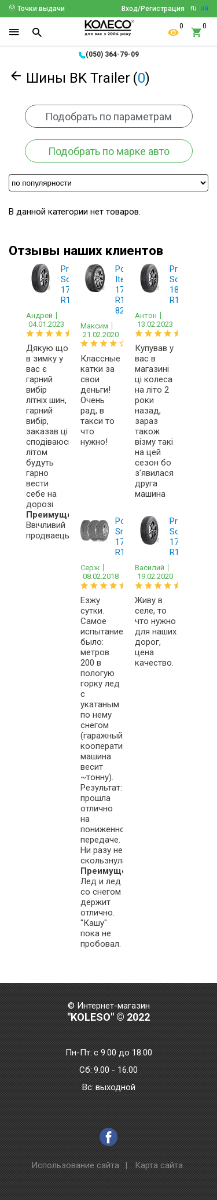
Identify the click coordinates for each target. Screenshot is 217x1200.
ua (204, 8)
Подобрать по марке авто (109, 151)
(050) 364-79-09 (112, 54)
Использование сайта (75, 1165)
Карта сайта (159, 1165)
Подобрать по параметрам (108, 116)
